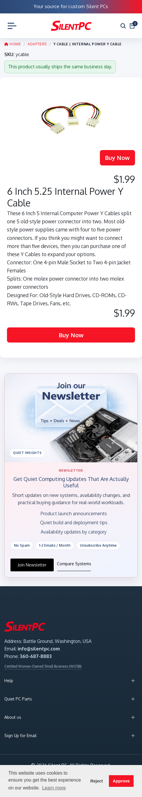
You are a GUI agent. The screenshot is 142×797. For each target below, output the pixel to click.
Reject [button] (96, 781)
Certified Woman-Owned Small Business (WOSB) (43, 666)
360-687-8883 (36, 656)
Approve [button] (121, 781)
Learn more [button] (54, 787)
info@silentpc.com (39, 649)
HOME (12, 44)
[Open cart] (132, 25)
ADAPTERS (37, 44)
